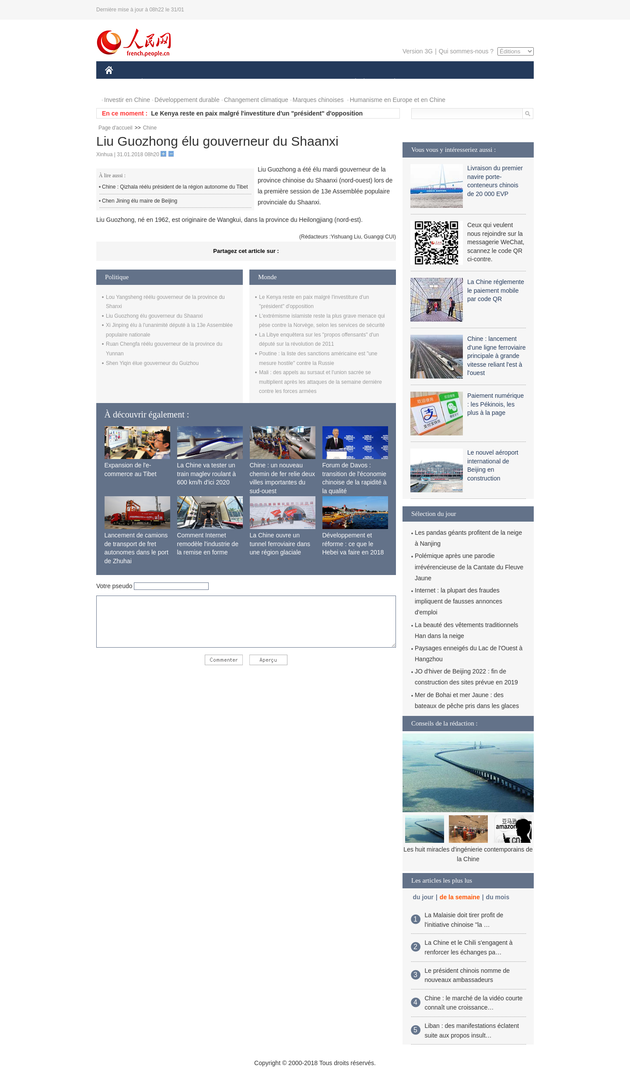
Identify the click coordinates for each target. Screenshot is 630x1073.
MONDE (198, 82)
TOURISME (462, 82)
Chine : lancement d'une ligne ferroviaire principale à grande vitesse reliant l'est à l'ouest (496, 355)
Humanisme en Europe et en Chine (397, 99)
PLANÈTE (390, 82)
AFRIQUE (235, 82)
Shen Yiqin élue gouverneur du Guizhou (152, 363)
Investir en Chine (127, 99)
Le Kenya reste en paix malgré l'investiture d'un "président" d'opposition (257, 113)
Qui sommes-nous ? (466, 51)
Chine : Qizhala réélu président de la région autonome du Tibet (175, 187)
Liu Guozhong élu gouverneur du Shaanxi (154, 316)
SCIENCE (273, 82)
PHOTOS (502, 82)
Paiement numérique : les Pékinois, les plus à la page (495, 404)
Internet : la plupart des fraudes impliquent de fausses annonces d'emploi (458, 601)
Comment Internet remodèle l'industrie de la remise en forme (207, 544)
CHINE (120, 82)
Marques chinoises (318, 99)
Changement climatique (256, 99)
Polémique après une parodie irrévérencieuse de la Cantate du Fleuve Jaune (469, 566)
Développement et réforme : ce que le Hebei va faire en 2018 (353, 544)
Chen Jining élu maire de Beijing (139, 201)
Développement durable (187, 99)
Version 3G (417, 51)
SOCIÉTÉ (351, 82)
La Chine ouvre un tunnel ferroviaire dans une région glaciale (280, 544)
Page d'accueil (115, 128)
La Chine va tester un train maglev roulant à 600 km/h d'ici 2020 (206, 474)
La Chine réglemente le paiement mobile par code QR (495, 290)
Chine (150, 128)
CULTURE (312, 82)
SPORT (425, 82)
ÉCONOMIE (158, 82)
